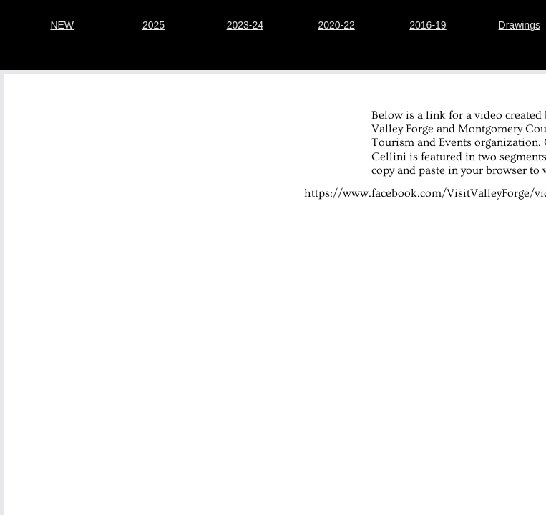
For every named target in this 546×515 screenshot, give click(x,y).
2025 (153, 25)
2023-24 (245, 25)
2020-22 (336, 25)
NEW (62, 25)
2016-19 (427, 25)
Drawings (519, 25)
